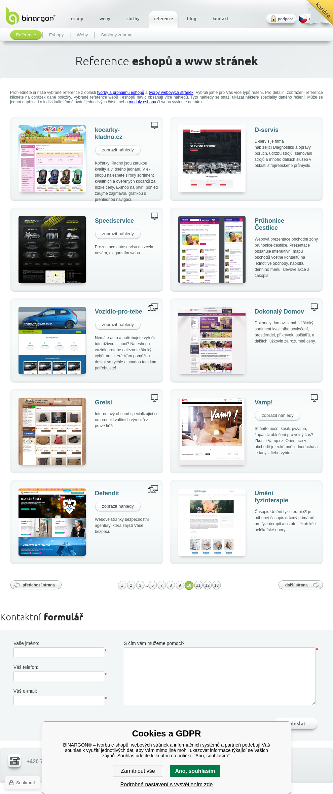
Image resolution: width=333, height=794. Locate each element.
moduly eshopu (142, 102)
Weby (82, 35)
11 (198, 585)
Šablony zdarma (116, 35)
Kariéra (317, 15)
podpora (285, 18)
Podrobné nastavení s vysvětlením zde (166, 784)
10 (189, 585)
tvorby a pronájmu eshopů (120, 92)
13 (216, 585)
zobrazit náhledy (118, 149)
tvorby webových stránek (171, 92)
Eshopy (56, 35)
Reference (26, 35)
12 (207, 585)
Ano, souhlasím (195, 771)
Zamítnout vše (138, 771)
